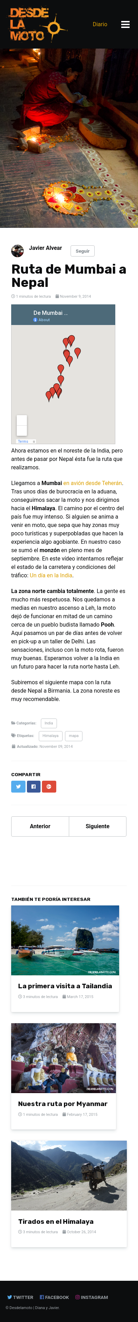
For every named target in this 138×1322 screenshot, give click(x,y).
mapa (74, 736)
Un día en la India (51, 575)
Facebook (54, 1297)
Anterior (40, 826)
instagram (92, 1297)
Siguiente (97, 826)
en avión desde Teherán (92, 483)
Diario (100, 24)
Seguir (83, 251)
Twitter (20, 1297)
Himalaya (51, 736)
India (49, 723)
